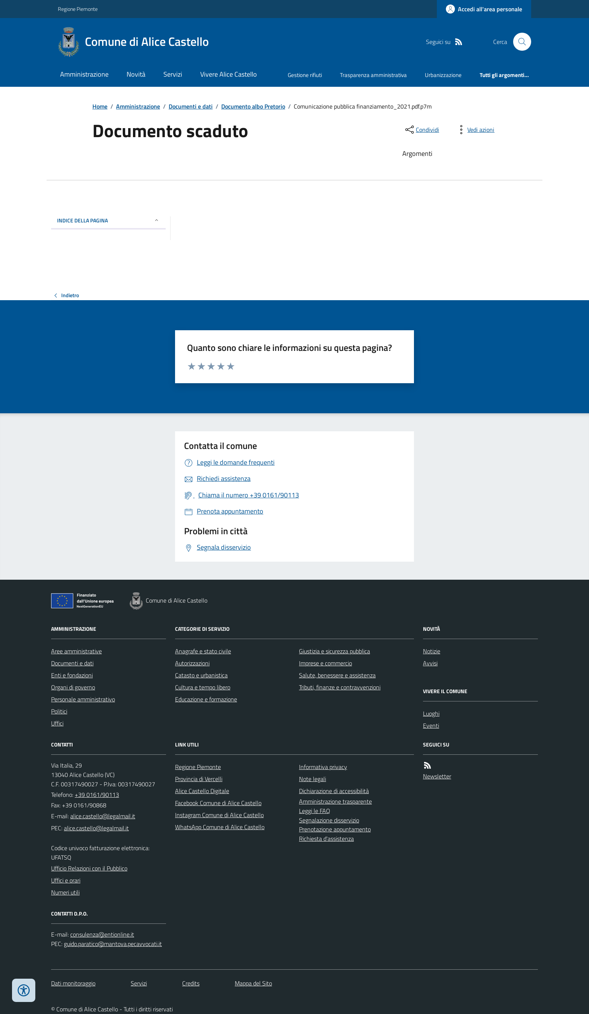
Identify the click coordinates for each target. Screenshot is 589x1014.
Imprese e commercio (325, 663)
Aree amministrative (76, 651)
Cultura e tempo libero (202, 687)
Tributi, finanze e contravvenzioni (340, 687)
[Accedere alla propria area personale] (484, 9)
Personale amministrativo (83, 699)
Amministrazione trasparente (335, 801)
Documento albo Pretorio (253, 106)
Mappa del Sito (253, 983)
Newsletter (437, 776)
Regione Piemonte (78, 9)
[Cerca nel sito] (519, 42)
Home (99, 106)
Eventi (431, 725)
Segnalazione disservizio (329, 820)
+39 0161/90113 (97, 794)
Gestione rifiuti (305, 75)
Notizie (431, 651)
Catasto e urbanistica (201, 675)
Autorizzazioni (192, 663)
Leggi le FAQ (314, 810)
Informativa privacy (323, 766)
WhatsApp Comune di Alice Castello (219, 826)
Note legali (312, 778)
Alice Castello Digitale (202, 790)
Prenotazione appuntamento (335, 829)
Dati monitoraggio (73, 983)
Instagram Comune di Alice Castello (219, 814)
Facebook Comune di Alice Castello (218, 802)
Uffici (57, 723)
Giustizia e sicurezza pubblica (334, 651)
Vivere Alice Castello (228, 74)
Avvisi (430, 663)
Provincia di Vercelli (198, 778)
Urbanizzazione (443, 75)
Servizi (172, 74)
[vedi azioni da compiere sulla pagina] (475, 130)
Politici (59, 711)
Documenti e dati (191, 106)
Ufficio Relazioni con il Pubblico (89, 868)
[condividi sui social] (421, 130)
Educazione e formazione (206, 699)
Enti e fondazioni (72, 675)
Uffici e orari (65, 880)
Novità (136, 74)
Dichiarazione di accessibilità (334, 790)
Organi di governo (73, 687)
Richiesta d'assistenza (326, 838)
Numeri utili (65, 892)
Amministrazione (84, 74)
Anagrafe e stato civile (203, 651)
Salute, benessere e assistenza (337, 675)
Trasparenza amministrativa (373, 75)
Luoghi (431, 713)
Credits (190, 983)
